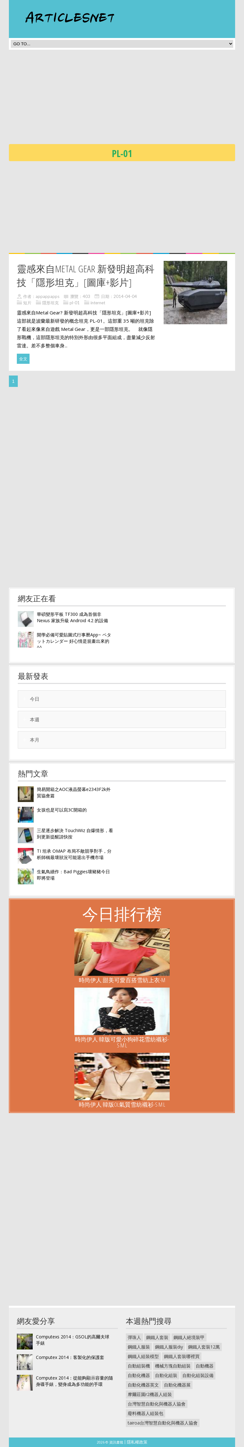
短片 (27, 302)
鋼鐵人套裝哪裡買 (182, 1356)
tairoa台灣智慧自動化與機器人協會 (163, 1423)
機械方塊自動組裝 (173, 1366)
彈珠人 (134, 1337)
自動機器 (205, 1366)
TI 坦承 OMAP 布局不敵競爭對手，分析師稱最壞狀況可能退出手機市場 (74, 854)
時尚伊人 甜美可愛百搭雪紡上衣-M (122, 980)
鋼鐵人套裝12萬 (204, 1347)
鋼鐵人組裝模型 (143, 1356)
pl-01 (75, 302)
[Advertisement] (126, 98)
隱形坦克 (50, 302)
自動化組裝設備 (198, 1375)
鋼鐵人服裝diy (169, 1347)
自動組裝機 (139, 1366)
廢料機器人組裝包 (145, 1413)
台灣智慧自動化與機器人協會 (157, 1404)
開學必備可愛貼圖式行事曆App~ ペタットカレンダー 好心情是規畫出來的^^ (74, 641)
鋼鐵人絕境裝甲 (189, 1337)
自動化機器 (139, 1375)
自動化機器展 (177, 1385)
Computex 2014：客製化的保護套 (70, 1357)
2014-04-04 (125, 296)
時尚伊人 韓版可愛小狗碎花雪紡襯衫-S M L (122, 1042)
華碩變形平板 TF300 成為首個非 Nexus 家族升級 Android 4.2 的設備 (72, 617)
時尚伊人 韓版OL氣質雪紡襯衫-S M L (122, 1104)
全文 (23, 359)
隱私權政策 (137, 1441)
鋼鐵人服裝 (139, 1347)
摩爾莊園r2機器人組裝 (150, 1394)
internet (98, 302)
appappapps (47, 296)
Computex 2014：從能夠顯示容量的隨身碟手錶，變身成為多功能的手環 (74, 1381)
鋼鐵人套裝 (157, 1337)
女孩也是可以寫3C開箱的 (62, 810)
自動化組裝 (166, 1375)
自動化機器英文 (143, 1385)
